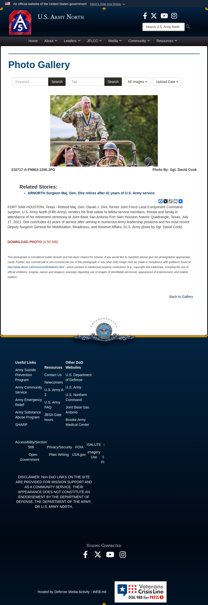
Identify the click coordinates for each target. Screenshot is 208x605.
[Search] (163, 27)
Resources (167, 41)
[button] (108, 3)
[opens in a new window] (145, 15)
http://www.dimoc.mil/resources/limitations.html (35, 267)
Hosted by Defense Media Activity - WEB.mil (72, 592)
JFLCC (94, 41)
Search (56, 82)
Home (33, 41)
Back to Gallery (181, 297)
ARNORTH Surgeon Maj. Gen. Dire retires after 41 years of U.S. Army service (91, 193)
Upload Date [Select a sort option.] (167, 82)
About (50, 41)
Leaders (72, 41)
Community (139, 41)
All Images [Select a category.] (137, 82)
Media (115, 41)
